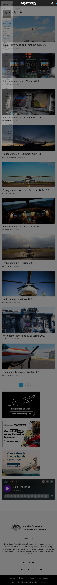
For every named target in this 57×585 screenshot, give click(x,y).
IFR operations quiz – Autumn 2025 (21, 117)
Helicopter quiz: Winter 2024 (17, 299)
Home (4, 9)
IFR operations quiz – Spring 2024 (20, 226)
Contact (45, 578)
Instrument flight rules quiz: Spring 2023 (24, 335)
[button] (4, 3)
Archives (20, 578)
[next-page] (35, 385)
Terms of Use (29, 578)
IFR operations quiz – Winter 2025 (21, 81)
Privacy (38, 578)
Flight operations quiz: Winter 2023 (21, 372)
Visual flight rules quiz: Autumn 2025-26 (24, 44)
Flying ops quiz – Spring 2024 (18, 263)
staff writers (6, 48)
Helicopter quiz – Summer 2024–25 (22, 154)
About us (12, 578)
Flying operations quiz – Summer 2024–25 (25, 190)
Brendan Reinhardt (9, 157)
